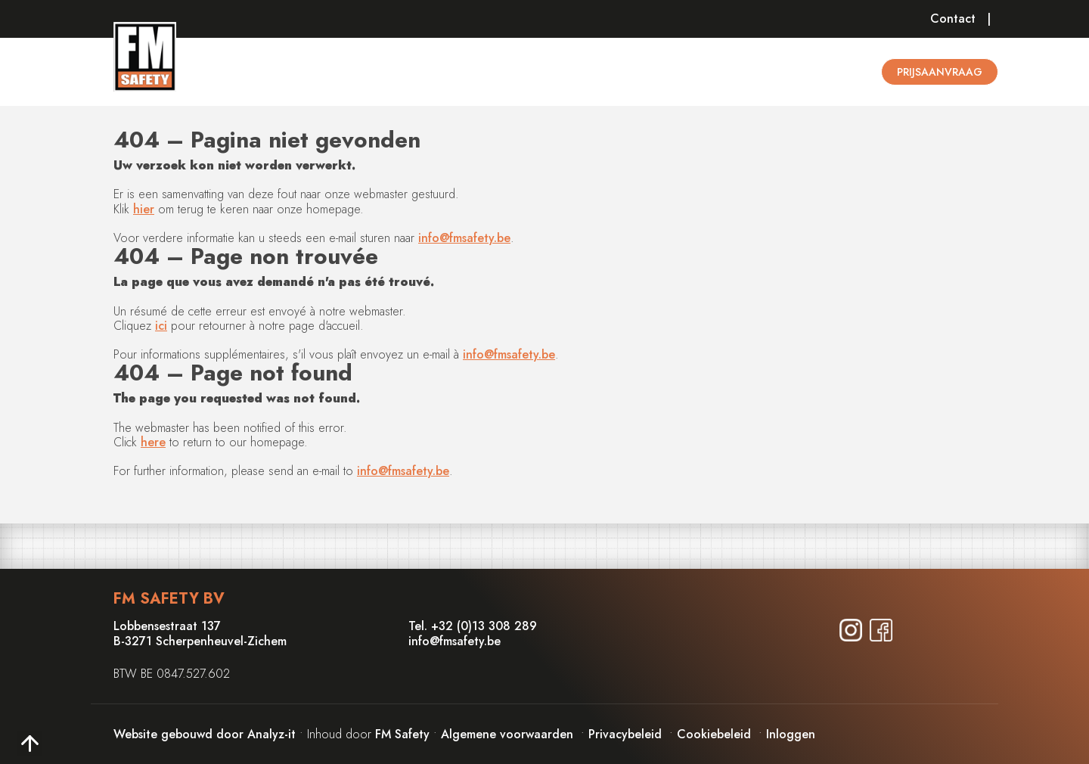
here (153, 442)
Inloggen (790, 734)
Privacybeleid (625, 734)
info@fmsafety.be (464, 238)
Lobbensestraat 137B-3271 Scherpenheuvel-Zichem (200, 633)
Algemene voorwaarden (507, 734)
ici (161, 325)
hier (143, 209)
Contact (953, 18)
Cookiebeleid (714, 734)
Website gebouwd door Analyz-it (206, 734)
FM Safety (402, 734)
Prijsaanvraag (939, 71)
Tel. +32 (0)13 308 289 (472, 626)
